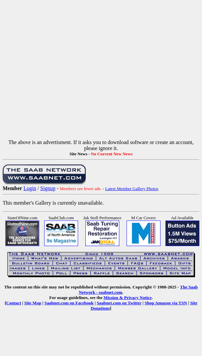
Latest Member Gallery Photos (131, 188)
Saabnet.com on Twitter (119, 302)
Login (30, 188)
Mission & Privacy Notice (128, 297)
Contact (13, 302)
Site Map (32, 302)
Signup (47, 188)
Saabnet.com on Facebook (69, 302)
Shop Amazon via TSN (166, 302)
